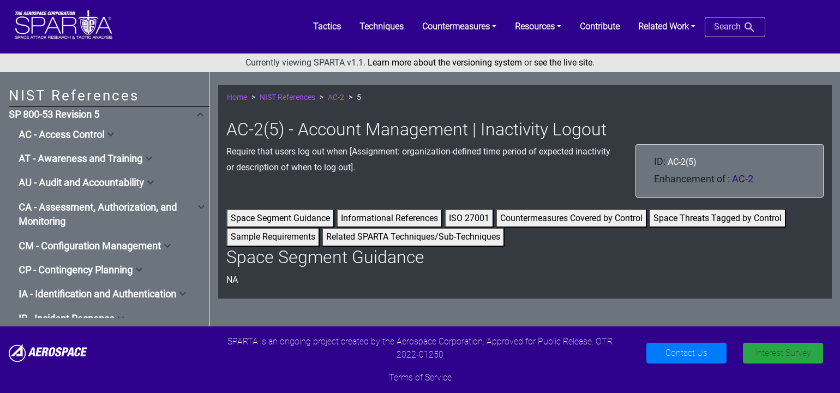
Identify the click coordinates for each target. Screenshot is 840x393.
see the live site (563, 62)
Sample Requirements (273, 236)
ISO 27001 (469, 218)
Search (735, 27)
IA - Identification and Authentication (97, 294)
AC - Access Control (61, 134)
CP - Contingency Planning (76, 270)
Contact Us (686, 353)
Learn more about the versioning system (445, 62)
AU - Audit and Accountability (81, 182)
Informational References (389, 218)
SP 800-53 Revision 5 (54, 114)
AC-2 (336, 97)
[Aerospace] (48, 352)
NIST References (287, 97)
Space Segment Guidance (280, 218)
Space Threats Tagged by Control (717, 218)
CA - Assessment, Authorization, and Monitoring (98, 214)
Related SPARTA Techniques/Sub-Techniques (413, 236)
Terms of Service (420, 377)
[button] (459, 27)
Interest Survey (783, 353)
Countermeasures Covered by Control (571, 218)
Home (237, 97)
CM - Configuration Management (90, 246)
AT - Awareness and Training (80, 158)
